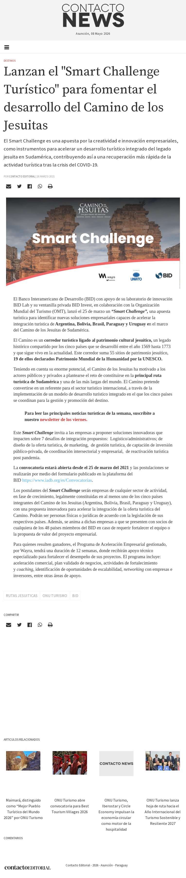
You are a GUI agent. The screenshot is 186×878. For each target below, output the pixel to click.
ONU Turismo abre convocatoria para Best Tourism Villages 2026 (69, 806)
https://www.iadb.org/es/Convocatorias (57, 480)
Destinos (10, 60)
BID (75, 595)
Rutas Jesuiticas (21, 595)
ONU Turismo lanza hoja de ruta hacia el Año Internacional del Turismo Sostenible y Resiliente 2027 (163, 812)
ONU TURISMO (55, 595)
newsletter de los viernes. (64, 419)
